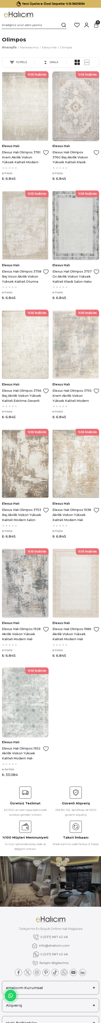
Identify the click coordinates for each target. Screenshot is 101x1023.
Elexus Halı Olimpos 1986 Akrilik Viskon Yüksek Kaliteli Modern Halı (71, 634)
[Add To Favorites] (46, 152)
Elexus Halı (10, 146)
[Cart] (96, 25)
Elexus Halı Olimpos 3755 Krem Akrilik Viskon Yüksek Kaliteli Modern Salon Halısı (72, 396)
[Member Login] (86, 25)
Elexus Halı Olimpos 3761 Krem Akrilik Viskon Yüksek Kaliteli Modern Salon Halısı (21, 157)
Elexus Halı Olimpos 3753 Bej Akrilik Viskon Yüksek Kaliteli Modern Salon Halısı (21, 515)
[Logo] (18, 14)
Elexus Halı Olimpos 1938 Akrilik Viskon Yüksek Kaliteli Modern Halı (71, 515)
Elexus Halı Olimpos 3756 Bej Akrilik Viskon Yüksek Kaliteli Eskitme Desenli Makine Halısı (21, 396)
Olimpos (66, 47)
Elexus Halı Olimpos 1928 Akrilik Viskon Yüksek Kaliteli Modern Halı (21, 634)
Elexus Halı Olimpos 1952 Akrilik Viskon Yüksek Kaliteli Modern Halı (21, 753)
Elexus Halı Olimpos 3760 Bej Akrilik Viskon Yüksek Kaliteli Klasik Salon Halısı (70, 157)
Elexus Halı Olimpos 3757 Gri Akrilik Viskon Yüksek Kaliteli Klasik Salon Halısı (72, 276)
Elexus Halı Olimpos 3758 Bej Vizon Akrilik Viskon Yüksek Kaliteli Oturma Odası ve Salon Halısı (21, 277)
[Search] (34, 25)
